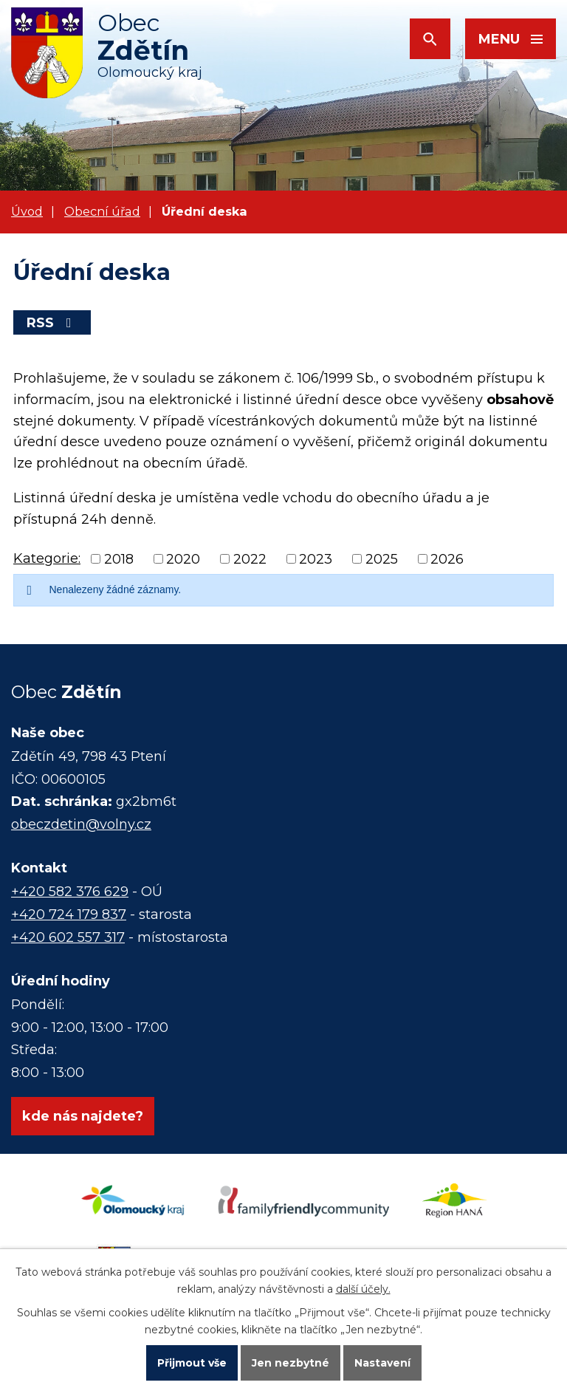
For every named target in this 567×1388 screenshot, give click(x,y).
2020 (183, 559)
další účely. (363, 1289)
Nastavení (382, 1363)
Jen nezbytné (290, 1363)
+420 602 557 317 (68, 937)
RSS (52, 323)
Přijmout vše (192, 1363)
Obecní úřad (102, 211)
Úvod (27, 211)
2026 (447, 559)
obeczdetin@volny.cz (81, 824)
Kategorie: (46, 558)
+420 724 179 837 (68, 914)
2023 (315, 559)
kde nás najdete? (82, 1116)
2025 (381, 559)
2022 (250, 559)
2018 (119, 559)
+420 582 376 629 (69, 891)
